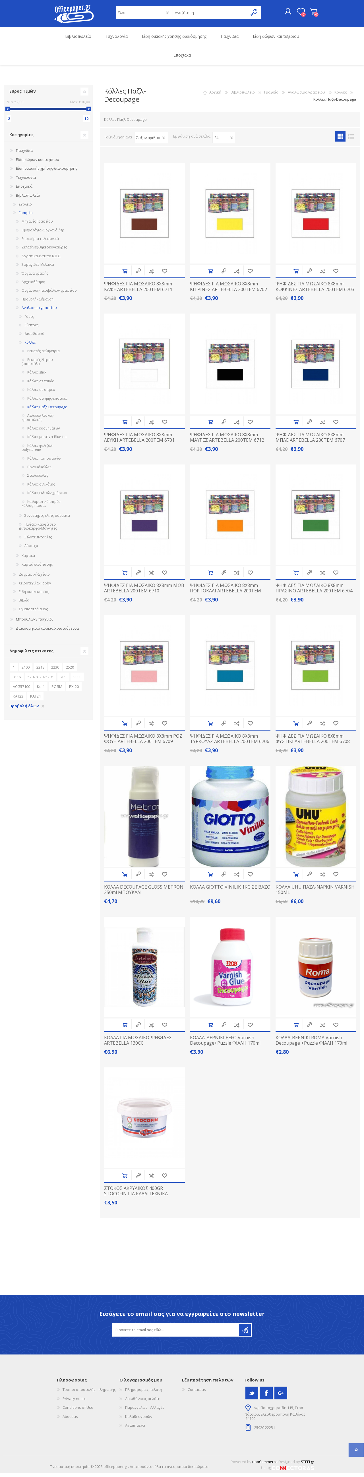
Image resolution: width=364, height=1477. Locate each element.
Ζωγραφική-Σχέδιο (34, 578)
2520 (70, 671)
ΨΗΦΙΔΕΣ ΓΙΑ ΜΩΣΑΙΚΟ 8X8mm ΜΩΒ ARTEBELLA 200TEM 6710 (144, 592)
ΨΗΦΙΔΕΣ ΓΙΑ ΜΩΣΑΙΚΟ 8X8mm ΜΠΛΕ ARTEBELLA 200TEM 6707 (310, 441)
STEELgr (307, 1465)
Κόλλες (340, 96)
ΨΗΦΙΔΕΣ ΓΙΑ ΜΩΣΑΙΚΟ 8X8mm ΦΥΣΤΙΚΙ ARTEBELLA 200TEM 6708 (313, 742)
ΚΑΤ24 (35, 700)
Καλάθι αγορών (307, 14)
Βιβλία (24, 604)
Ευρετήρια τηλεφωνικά (40, 242)
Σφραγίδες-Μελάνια (38, 268)
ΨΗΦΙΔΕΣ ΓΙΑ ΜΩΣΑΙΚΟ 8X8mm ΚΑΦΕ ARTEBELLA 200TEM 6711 (138, 290)
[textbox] (210, 14)
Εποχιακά (24, 190)
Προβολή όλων (24, 710)
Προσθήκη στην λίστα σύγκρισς (151, 275)
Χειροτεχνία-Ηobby (35, 587)
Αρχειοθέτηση (33, 285)
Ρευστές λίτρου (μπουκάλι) (37, 365)
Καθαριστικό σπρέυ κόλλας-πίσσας (41, 507)
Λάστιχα (31, 549)
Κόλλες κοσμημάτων (43, 432)
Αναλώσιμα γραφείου (306, 96)
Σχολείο (25, 208)
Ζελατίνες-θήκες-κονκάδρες (44, 251)
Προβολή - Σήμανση (37, 303)
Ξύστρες (31, 329)
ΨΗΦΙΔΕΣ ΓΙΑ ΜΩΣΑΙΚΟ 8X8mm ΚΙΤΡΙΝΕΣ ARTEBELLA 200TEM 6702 (228, 290)
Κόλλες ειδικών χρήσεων (47, 496)
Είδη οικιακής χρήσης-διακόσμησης (46, 172)
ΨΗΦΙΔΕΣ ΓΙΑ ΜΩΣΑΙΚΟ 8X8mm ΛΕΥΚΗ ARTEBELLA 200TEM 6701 (139, 441)
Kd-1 (41, 690)
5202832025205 (40, 680)
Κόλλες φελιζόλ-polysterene (37, 451)
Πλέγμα (340, 140)
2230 (55, 671)
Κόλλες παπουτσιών (44, 462)
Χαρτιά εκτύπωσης (37, 568)
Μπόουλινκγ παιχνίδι (34, 623)
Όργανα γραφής (35, 277)
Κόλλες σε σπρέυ (41, 393)
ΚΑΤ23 (18, 700)
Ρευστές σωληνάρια (43, 354)
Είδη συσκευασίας (34, 595)
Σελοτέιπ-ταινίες (38, 541)
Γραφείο (271, 96)
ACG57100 (21, 690)
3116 (17, 680)
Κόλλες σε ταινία (40, 385)
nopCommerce (265, 1465)
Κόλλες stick (36, 376)
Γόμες (29, 320)
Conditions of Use (78, 1411)
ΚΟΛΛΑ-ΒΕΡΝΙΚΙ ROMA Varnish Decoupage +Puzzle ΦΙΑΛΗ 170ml (311, 1044)
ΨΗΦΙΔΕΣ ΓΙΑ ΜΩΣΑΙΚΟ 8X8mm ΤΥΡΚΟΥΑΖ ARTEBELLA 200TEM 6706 (229, 742)
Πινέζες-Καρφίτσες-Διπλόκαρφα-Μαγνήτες (38, 530)
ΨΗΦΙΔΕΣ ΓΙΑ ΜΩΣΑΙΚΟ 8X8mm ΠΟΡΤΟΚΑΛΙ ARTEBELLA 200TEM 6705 (225, 595)
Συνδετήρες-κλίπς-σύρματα (47, 519)
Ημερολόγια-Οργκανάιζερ (43, 234)
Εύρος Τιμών (22, 95)
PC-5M (56, 690)
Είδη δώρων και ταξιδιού (37, 163)
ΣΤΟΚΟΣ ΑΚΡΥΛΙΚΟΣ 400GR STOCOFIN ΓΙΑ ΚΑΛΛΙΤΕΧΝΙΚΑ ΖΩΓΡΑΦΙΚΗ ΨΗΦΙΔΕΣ (136, 1198)
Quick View (138, 275)
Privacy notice (74, 1402)
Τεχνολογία (26, 181)
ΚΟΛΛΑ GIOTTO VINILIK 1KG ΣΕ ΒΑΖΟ (230, 891)
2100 (26, 671)
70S (63, 680)
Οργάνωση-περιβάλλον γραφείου (49, 294)
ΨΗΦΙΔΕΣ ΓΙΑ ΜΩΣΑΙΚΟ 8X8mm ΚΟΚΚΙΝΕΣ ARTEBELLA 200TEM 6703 (315, 290)
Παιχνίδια (24, 154)
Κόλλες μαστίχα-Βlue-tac (47, 440)
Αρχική (215, 96)
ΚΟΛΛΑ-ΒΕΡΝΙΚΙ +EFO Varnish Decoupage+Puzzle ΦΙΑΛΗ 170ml (225, 1044)
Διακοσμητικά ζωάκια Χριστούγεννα (47, 632)
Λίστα (351, 140)
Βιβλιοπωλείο (243, 96)
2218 (40, 671)
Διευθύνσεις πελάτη (142, 1402)
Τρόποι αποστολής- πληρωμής (89, 1393)
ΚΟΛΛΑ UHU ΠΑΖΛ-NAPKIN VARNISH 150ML (315, 893)
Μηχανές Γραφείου (37, 225)
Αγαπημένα (135, 1429)
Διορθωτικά (34, 337)
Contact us (197, 1393)
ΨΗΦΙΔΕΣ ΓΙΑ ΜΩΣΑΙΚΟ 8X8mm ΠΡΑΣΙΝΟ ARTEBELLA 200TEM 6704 (314, 592)
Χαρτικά (28, 559)
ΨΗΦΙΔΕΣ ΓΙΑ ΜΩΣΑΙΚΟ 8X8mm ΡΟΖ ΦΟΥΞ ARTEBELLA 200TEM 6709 (143, 742)
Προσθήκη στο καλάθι (124, 275)
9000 (77, 680)
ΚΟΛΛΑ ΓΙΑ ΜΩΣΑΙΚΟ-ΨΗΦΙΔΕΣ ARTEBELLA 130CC (138, 1044)
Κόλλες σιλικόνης (41, 488)
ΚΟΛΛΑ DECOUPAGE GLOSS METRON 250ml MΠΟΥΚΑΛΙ (143, 893)
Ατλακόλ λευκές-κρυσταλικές (38, 421)
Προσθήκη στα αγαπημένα (164, 275)
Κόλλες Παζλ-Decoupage (47, 410)
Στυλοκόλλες (37, 479)
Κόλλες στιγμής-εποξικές (47, 402)
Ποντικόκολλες (39, 470)
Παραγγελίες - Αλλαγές (144, 1411)
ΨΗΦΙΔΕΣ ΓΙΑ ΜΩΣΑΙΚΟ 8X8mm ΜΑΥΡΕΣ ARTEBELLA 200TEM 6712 (227, 441)
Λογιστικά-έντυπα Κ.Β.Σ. (41, 260)
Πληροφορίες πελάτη (143, 1393)
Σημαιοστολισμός (33, 613)
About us (70, 1420)
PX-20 (74, 690)
